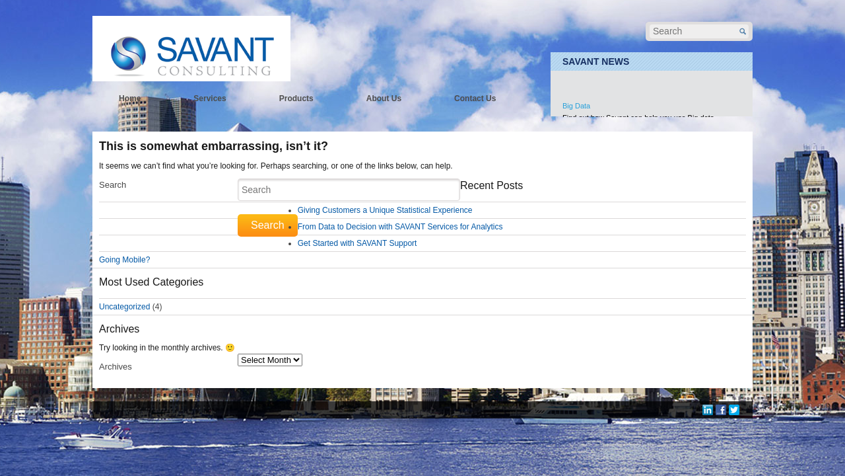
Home (130, 98)
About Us (383, 98)
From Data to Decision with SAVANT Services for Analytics (400, 226)
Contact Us (475, 98)
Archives (115, 367)
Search (112, 185)
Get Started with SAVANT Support (357, 243)
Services (209, 98)
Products (296, 98)
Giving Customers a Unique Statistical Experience (385, 210)
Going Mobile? (124, 259)
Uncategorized (124, 306)
